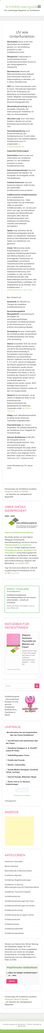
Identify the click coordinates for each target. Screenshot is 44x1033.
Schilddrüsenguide (22, 7)
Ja (8, 975)
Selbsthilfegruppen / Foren (18, 755)
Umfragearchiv (10, 801)
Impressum (9, 532)
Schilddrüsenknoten (12, 919)
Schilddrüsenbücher (12, 896)
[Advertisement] (19, 831)
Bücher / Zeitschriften (16, 765)
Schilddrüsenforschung (14, 910)
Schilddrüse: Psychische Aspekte (18, 892)
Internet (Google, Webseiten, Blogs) (22, 777)
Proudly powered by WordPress (14, 1024)
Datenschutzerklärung (24, 532)
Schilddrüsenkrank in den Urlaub (19, 290)
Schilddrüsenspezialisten (14, 933)
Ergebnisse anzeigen (22, 795)
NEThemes (22, 1026)
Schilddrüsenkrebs (12, 924)
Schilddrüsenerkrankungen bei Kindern (20, 906)
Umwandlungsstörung (15, 147)
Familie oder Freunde (16, 760)
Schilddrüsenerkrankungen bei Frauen (19, 901)
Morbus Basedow (11, 866)
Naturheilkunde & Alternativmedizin (18, 871)
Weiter (12, 981)
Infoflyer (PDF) (23, 563)
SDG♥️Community (12, 573)
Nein (13, 975)
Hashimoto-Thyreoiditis (14, 861)
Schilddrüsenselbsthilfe (14, 929)
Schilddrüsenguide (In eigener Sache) (19, 915)
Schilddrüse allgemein (13, 875)
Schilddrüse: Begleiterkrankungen (18, 880)
